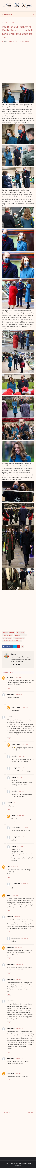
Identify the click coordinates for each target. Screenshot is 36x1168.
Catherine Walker (7, 635)
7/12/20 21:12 (21, 756)
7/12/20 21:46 (24, 768)
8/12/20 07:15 (19, 1058)
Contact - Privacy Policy (11, 1163)
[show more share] (22, 646)
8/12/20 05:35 (19, 1028)
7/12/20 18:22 (20, 815)
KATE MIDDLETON (20, 635)
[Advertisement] (18, 63)
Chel (8, 866)
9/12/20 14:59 (18, 1073)
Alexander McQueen (11, 23)
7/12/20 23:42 (19, 1001)
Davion (14, 816)
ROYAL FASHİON (19, 638)
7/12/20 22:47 (19, 979)
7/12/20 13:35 (17, 677)
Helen (13, 654)
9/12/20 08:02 (21, 791)
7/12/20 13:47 (19, 694)
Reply (8, 688)
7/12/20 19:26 (19, 964)
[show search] (33, 14)
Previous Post (6, 1112)
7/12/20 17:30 (14, 895)
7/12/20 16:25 (25, 744)
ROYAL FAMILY (7, 638)
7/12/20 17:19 (14, 866)
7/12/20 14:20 (16, 717)
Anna (8, 895)
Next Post (30, 1112)
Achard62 (10, 677)
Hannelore (10, 947)
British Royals (20, 632)
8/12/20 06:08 (24, 837)
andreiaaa (10, 1073)
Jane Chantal (16, 707)
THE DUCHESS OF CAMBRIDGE (12, 641)
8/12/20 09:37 (20, 846)
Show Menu (8, 14)
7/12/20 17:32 (17, 916)
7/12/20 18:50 (18, 947)
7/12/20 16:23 (25, 707)
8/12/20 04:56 (24, 883)
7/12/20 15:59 (17, 803)
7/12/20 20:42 (24, 827)
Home (3, 23)
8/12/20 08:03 (20, 777)
